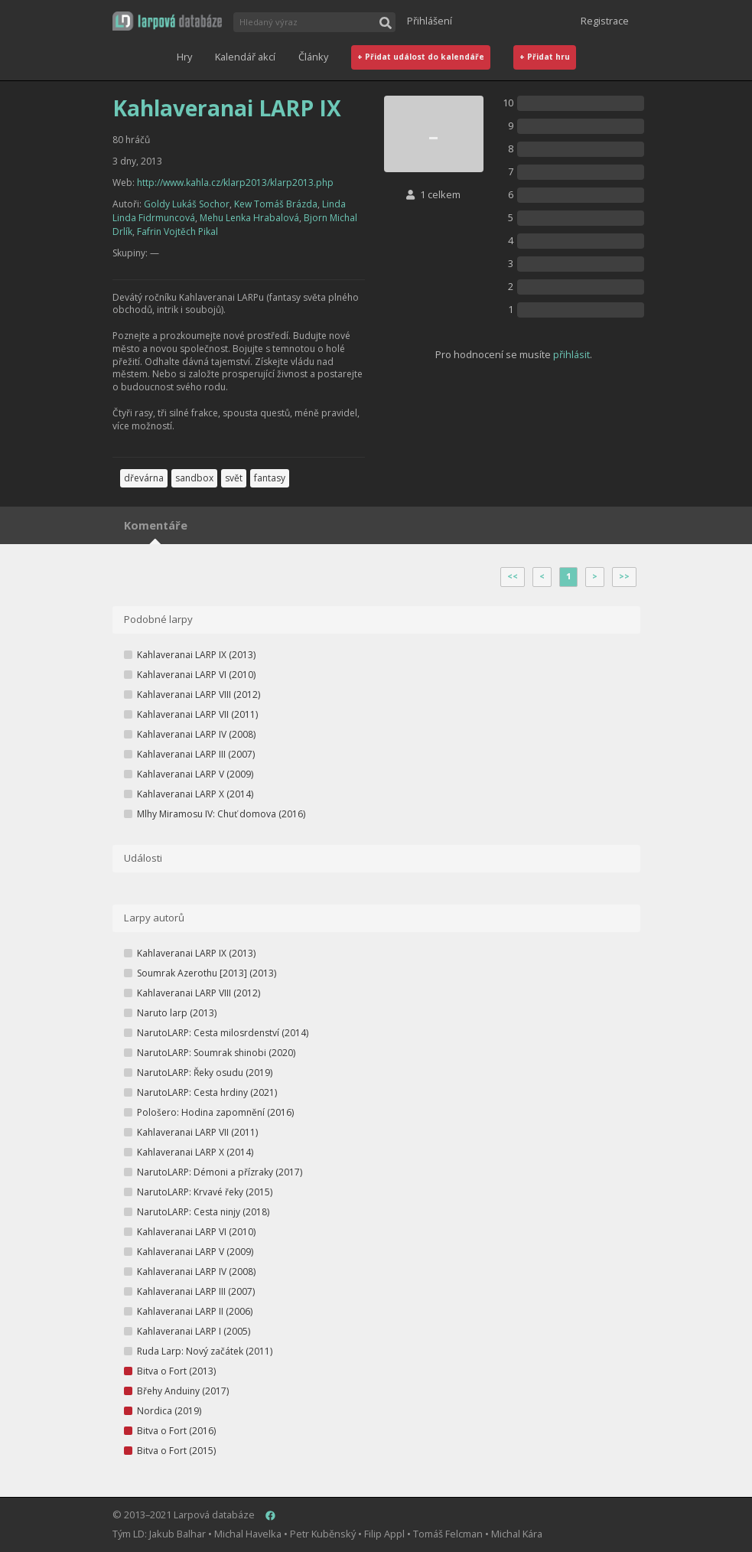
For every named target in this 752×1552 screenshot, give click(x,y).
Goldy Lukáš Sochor (187, 203)
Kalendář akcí (245, 57)
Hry (184, 57)
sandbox (194, 477)
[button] (167, 21)
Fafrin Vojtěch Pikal (177, 231)
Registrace (605, 21)
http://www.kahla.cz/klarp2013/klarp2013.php (235, 182)
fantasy (269, 477)
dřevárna (144, 477)
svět (234, 477)
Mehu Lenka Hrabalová (249, 217)
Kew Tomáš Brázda (275, 203)
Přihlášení (429, 21)
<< (512, 576)
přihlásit (571, 354)
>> (624, 576)
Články (313, 57)
